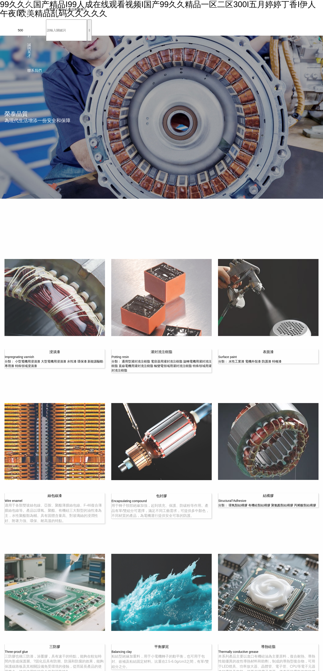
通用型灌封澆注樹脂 (136, 361)
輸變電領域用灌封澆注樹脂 (173, 366)
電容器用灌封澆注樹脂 (166, 361)
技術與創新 (29, 10)
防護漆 (266, 361)
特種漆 (277, 361)
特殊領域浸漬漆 (26, 366)
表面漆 (268, 352)
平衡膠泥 (161, 647)
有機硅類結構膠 (259, 505)
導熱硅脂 (268, 647)
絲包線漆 (55, 496)
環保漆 (82, 361)
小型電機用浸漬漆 (27, 361)
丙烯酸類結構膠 (305, 505)
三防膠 (54, 647)
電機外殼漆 (253, 361)
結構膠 (268, 496)
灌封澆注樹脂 (161, 352)
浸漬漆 (54, 352)
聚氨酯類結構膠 (282, 505)
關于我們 (29, 30)
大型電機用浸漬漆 (53, 361)
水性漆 (71, 361)
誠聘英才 (29, 50)
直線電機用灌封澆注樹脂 (136, 366)
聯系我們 (34, 70)
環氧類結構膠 (238, 505)
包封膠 (161, 496)
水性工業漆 (236, 361)
